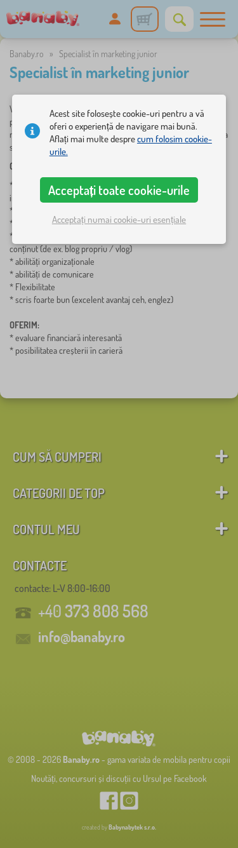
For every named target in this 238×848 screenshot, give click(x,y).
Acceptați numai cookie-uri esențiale (119, 219)
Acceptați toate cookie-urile (119, 190)
